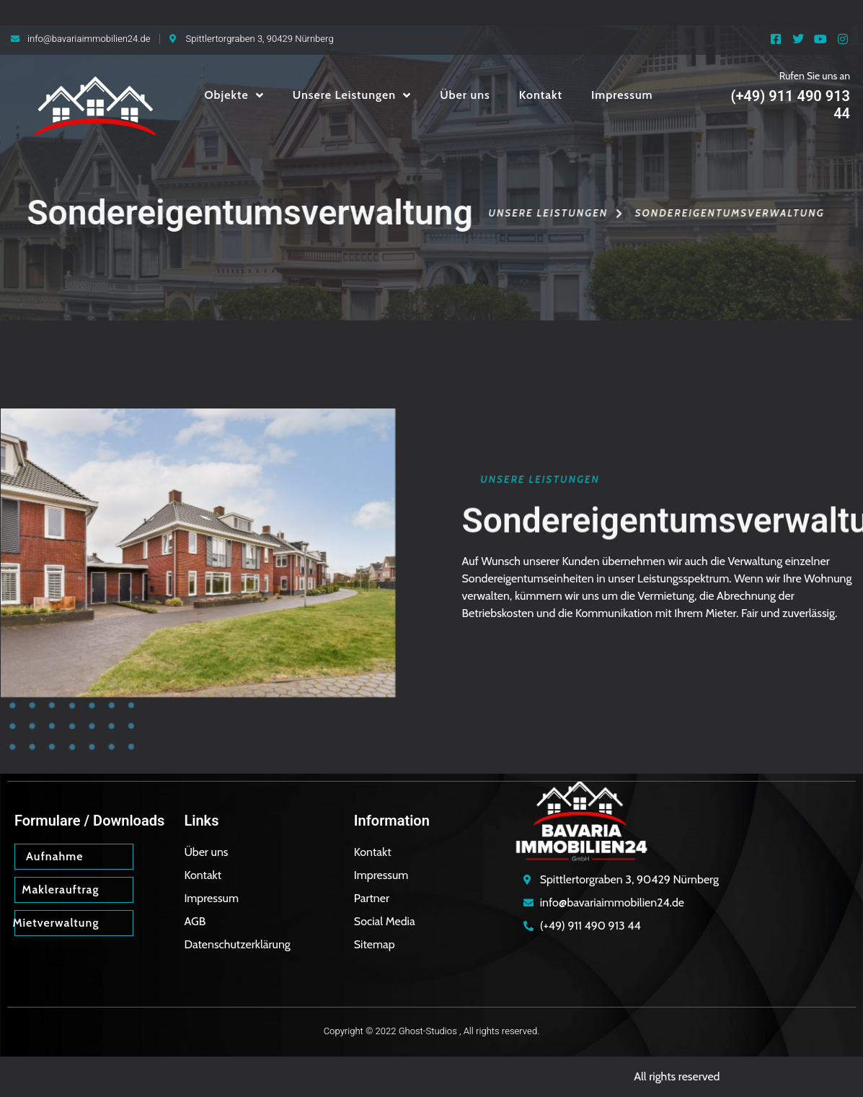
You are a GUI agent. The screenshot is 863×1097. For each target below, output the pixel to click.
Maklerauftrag (60, 889)
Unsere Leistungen (352, 95)
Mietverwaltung (55, 923)
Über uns (465, 95)
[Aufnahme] (117, 856)
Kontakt (540, 95)
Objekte (233, 95)
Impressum (622, 95)
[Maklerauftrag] (117, 889)
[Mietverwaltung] (117, 922)
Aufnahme (54, 856)
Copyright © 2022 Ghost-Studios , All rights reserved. (432, 1031)
